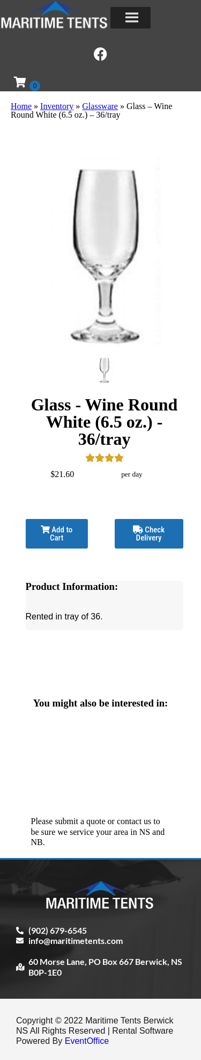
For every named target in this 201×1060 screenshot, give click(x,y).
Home (21, 106)
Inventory (56, 106)
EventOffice (87, 1040)
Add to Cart (56, 534)
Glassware (100, 106)
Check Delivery (149, 534)
